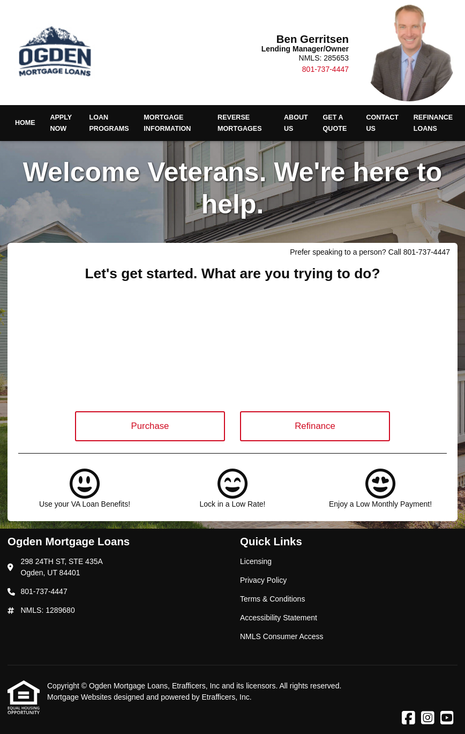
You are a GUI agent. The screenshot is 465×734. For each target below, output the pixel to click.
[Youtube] (447, 718)
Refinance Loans (433, 123)
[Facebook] (408, 718)
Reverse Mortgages (240, 123)
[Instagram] (427, 718)
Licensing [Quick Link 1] (256, 561)
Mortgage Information (167, 123)
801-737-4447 (325, 69)
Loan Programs (109, 123)
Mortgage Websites (80, 697)
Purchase (150, 426)
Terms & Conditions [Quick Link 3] (272, 599)
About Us (296, 123)
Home (25, 123)
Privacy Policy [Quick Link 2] (263, 580)
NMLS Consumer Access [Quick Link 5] (282, 636)
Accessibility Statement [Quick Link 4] (278, 617)
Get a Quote (335, 123)
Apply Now (61, 123)
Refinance (315, 426)
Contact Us (382, 123)
